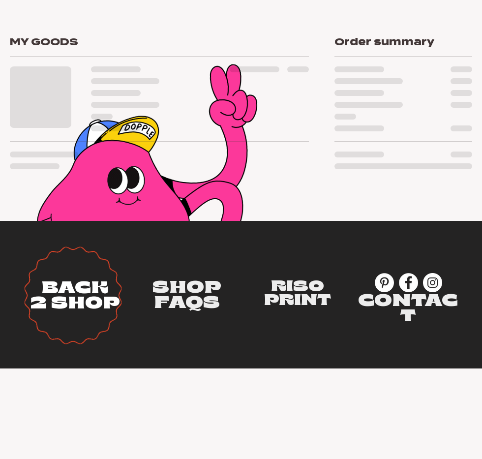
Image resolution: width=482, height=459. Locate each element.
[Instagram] (432, 282)
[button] (186, 287)
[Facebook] (408, 282)
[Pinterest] (384, 282)
